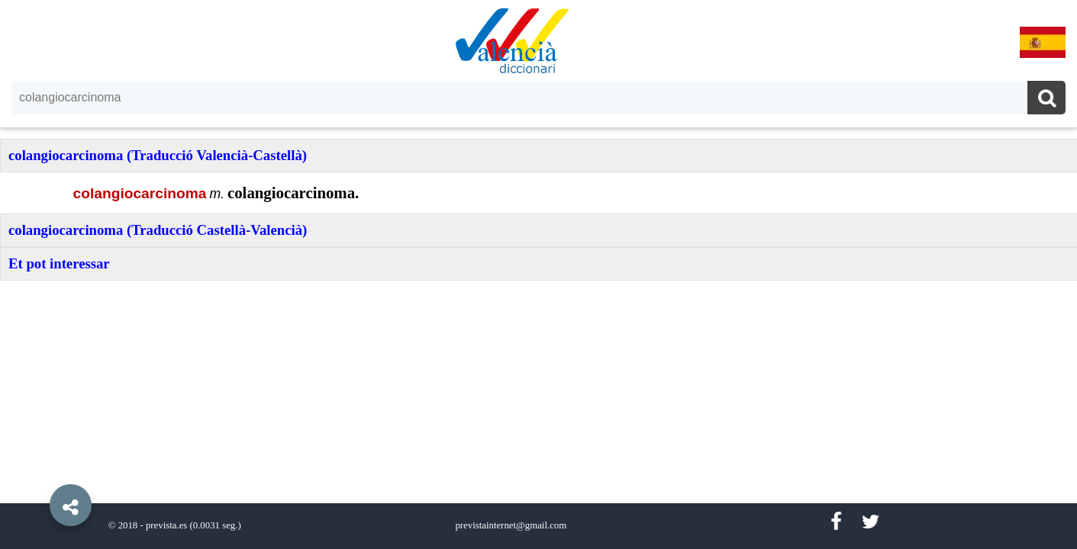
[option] (538, 274)
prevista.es (166, 525)
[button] (38, 470)
